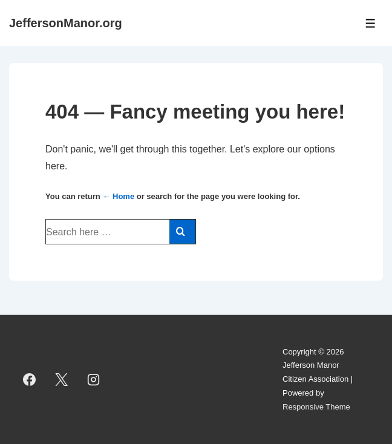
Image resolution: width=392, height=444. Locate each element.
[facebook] (29, 379)
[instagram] (93, 379)
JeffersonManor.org (65, 23)
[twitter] (61, 379)
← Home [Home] (118, 196)
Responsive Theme (316, 406)
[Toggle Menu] (370, 23)
